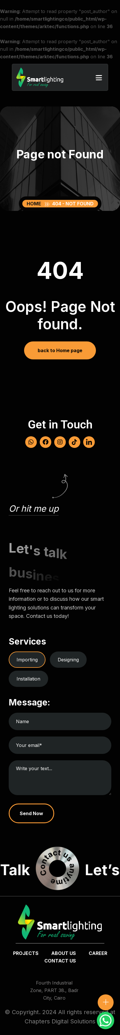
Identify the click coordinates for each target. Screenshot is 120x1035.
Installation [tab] (28, 679)
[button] (99, 77)
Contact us (60, 961)
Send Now (31, 813)
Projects (26, 953)
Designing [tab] (68, 660)
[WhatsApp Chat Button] (105, 1020)
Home (35, 204)
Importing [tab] (27, 660)
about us (63, 953)
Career (98, 953)
